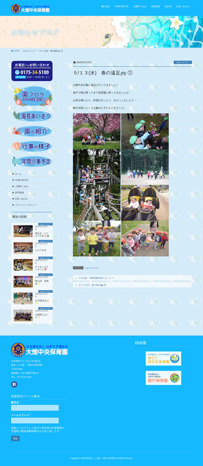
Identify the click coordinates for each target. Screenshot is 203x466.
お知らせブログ (183, 62)
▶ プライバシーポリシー (24, 205)
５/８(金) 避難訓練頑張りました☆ (96, 278)
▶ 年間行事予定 (20, 180)
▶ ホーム (17, 174)
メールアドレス (21, 415)
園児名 (15, 402)
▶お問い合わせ (20, 198)
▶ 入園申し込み (20, 186)
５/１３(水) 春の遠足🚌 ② (92, 285)
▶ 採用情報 (18, 192)
